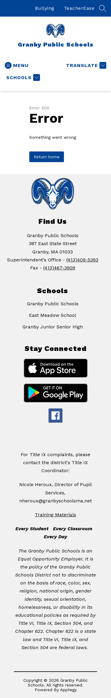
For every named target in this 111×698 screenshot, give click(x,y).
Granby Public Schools (52, 303)
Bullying (44, 8)
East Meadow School (52, 315)
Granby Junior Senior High (52, 327)
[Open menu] (17, 65)
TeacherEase (79, 8)
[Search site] (102, 8)
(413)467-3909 (59, 268)
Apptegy (68, 689)
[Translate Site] (85, 65)
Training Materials (55, 514)
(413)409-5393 (82, 260)
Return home (46, 156)
